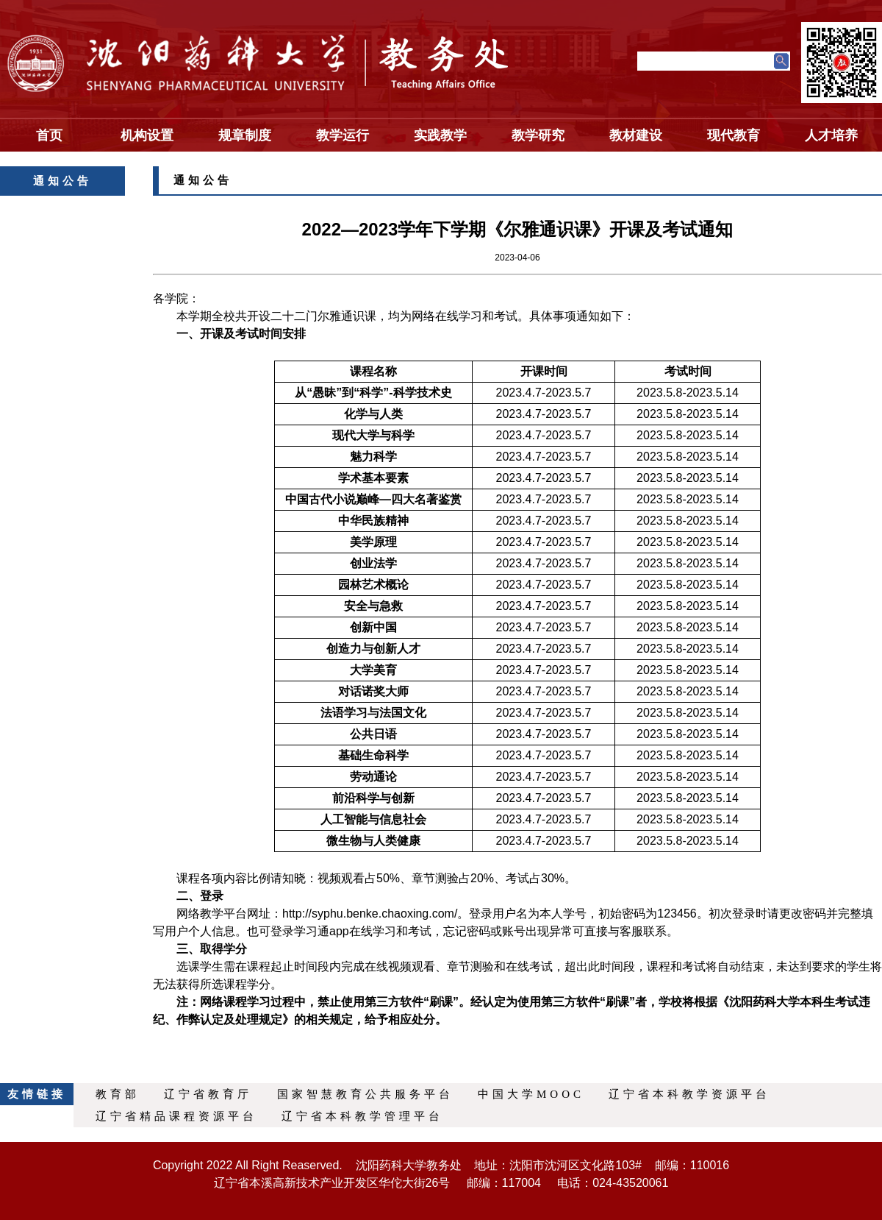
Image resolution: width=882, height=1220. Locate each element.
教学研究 (538, 135)
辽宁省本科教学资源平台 (689, 1094)
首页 (49, 135)
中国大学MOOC (531, 1094)
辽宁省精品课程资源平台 (176, 1116)
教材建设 (635, 135)
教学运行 (342, 135)
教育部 (118, 1094)
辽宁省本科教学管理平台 (362, 1116)
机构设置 (147, 135)
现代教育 (733, 135)
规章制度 (244, 135)
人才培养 (831, 135)
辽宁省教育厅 (208, 1094)
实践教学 (440, 135)
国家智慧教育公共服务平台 (365, 1094)
